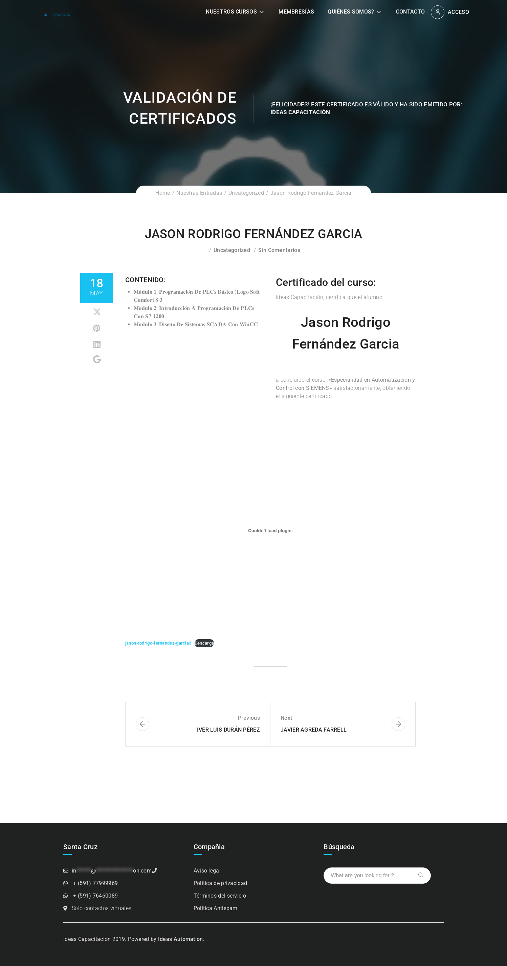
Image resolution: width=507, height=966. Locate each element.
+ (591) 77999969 (95, 883)
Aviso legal (207, 870)
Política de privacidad (220, 883)
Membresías (296, 11)
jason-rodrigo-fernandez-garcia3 (158, 643)
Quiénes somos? (351, 11)
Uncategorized (246, 193)
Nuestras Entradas (199, 193)
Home (162, 193)
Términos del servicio (220, 895)
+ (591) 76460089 (95, 895)
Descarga (204, 643)
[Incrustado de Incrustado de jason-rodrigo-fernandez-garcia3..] (270, 530)
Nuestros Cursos (231, 11)
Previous (249, 718)
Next (286, 718)
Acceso (458, 12)
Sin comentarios (279, 250)
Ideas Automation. (181, 939)
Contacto (410, 11)
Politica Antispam (216, 908)
